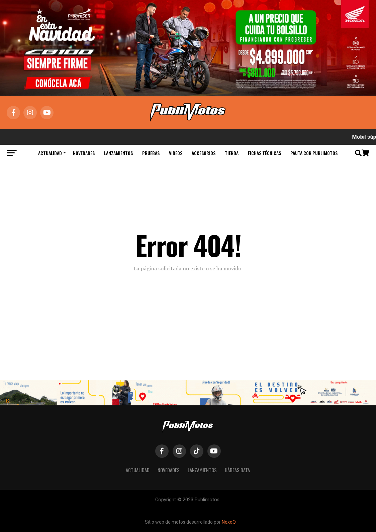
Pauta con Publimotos (314, 152)
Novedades (84, 152)
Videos (175, 152)
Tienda (232, 152)
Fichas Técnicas (264, 152)
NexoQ (229, 522)
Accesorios (203, 152)
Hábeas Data (237, 470)
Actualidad (50, 152)
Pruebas (151, 152)
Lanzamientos (118, 152)
